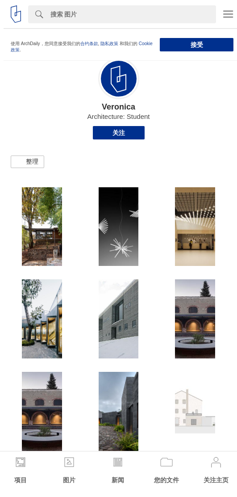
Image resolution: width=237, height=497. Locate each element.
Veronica (118, 106)
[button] (27, 162)
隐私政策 (109, 43)
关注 (118, 132)
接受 (197, 44)
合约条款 (89, 43)
